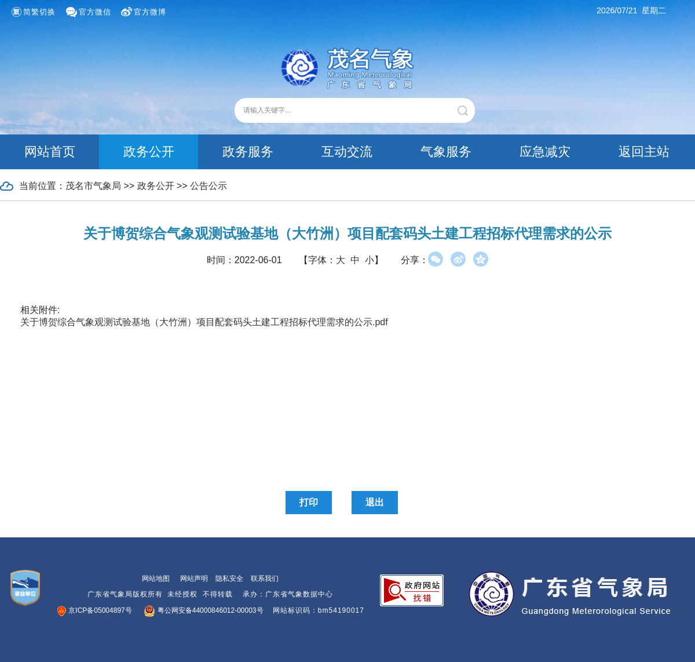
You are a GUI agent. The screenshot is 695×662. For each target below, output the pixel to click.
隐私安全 (229, 578)
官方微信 (95, 12)
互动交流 (346, 151)
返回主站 (644, 151)
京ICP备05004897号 (95, 610)
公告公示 (208, 186)
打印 (308, 502)
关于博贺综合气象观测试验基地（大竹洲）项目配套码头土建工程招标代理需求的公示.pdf (204, 322)
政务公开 (148, 151)
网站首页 (49, 151)
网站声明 (194, 578)
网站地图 (156, 578)
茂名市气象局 (93, 186)
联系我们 (265, 578)
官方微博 (150, 12)
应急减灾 (545, 151)
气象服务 (445, 151)
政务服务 (247, 151)
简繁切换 (39, 12)
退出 (374, 502)
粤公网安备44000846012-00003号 (204, 610)
